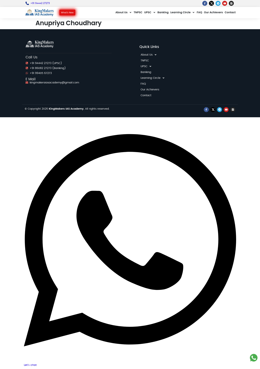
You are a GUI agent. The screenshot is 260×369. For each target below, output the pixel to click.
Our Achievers (213, 12)
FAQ (199, 12)
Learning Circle (182, 12)
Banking (163, 12)
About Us (123, 12)
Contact (230, 12)
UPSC (150, 12)
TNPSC (138, 12)
